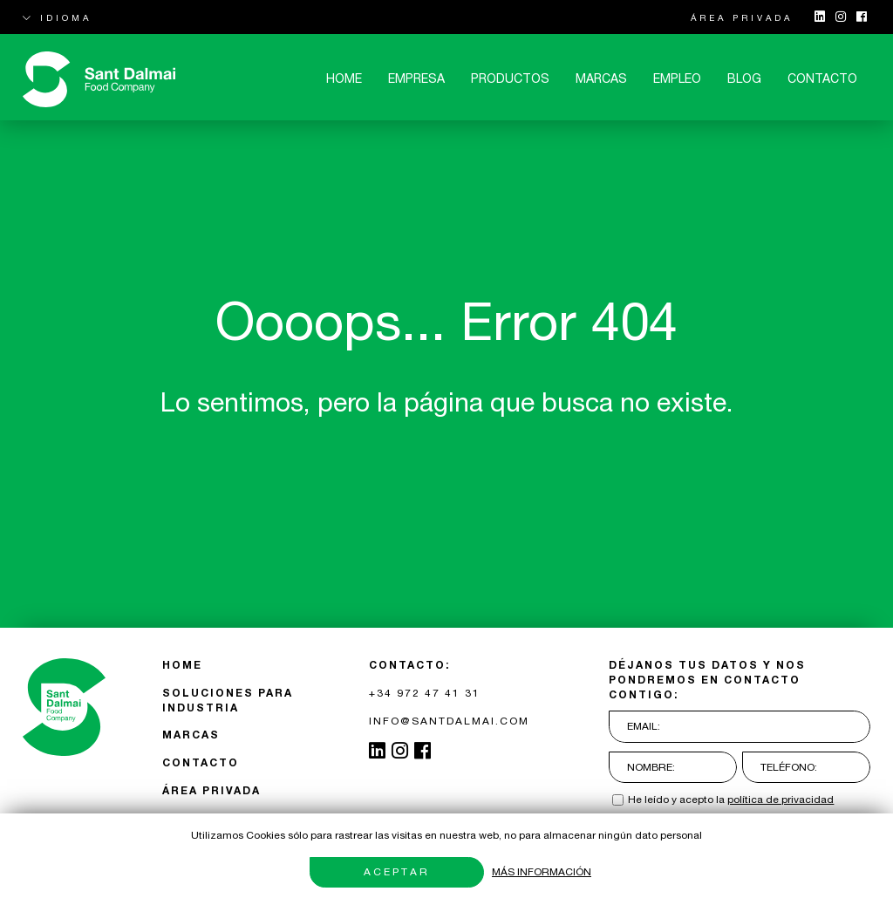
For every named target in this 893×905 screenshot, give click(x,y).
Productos (510, 78)
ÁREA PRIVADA (742, 17)
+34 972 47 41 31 (425, 693)
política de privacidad (780, 799)
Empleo (677, 78)
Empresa (416, 78)
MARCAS (601, 78)
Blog (744, 78)
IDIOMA (57, 17)
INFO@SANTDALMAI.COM (449, 721)
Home (344, 78)
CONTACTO (822, 78)
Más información (541, 872)
